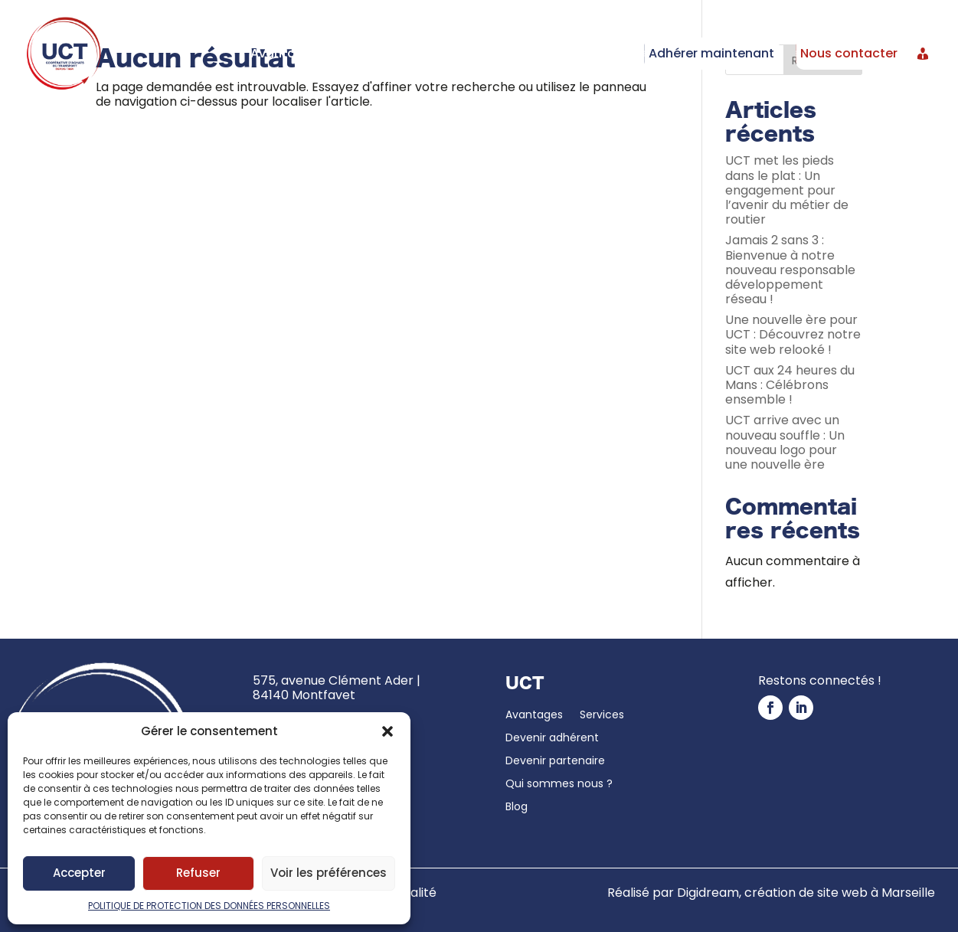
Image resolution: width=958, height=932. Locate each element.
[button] (387, 731)
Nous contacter (849, 53)
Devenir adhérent (457, 53)
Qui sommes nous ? (559, 784)
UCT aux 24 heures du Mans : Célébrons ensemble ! (790, 384)
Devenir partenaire (577, 53)
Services (354, 53)
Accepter (79, 873)
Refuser (198, 873)
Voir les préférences (328, 873)
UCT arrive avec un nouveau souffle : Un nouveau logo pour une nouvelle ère (785, 442)
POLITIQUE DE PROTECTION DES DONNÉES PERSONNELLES (209, 905)
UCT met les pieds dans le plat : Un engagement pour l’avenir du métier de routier (786, 190)
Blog (516, 807)
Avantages (284, 53)
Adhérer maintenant (711, 53)
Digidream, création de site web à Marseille (806, 892)
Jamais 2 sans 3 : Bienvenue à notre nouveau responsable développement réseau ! (790, 269)
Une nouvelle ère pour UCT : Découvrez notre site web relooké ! (793, 334)
